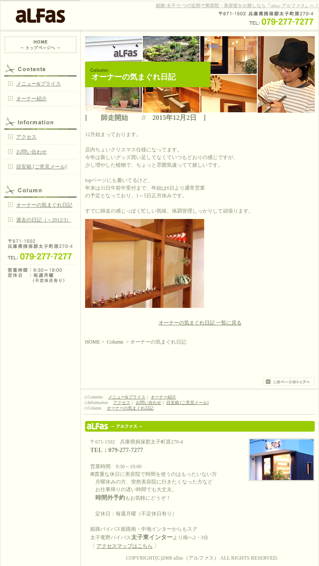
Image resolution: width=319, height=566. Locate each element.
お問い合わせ (31, 152)
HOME (40, 44)
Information (40, 121)
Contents (40, 68)
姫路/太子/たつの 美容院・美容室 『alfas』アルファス (200, 426)
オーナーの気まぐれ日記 (44, 205)
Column (40, 189)
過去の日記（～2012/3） (43, 220)
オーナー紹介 (31, 99)
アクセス (26, 137)
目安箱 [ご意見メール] (41, 167)
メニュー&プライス (38, 84)
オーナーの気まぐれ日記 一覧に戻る (200, 323)
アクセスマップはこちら (125, 546)
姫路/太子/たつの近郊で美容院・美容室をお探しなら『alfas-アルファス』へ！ (237, 5)
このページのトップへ (289, 382)
